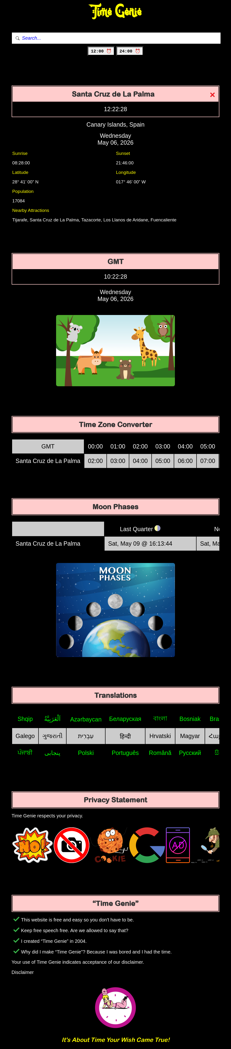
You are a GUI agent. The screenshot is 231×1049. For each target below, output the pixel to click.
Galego (25, 736)
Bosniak (190, 718)
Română (160, 752)
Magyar (190, 736)
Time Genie (115, 12)
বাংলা (160, 718)
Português (125, 752)
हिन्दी (125, 736)
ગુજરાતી (52, 736)
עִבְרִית (86, 736)
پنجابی (52, 752)
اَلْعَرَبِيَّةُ (52, 718)
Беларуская (125, 718)
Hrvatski (160, 736)
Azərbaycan (85, 719)
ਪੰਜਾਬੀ (25, 752)
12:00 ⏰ (101, 51)
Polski (86, 752)
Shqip (25, 718)
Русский (190, 752)
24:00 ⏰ (130, 51)
